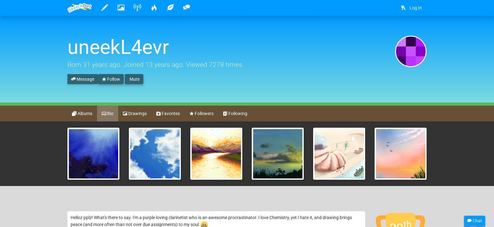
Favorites (168, 114)
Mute (134, 79)
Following (235, 114)
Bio (107, 114)
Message (82, 79)
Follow (111, 79)
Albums (82, 114)
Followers (201, 114)
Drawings (135, 114)
